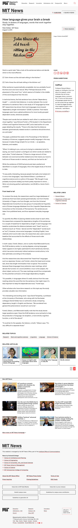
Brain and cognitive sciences (19, 337)
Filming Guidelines (32, 479)
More (66, 3)
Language (42, 337)
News (45, 511)
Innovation (39, 3)
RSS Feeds (54, 479)
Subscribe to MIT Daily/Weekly (20, 487)
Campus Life (58, 3)
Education (24, 3)
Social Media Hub (29, 522)
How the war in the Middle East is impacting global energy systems (27, 402)
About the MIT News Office (10, 476)
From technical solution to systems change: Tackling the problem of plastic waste (64, 418)
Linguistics (33, 337)
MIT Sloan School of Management (14, 465)
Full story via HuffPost (63, 111)
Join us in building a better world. (67, 511)
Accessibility (20, 522)
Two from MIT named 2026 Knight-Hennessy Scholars (63, 402)
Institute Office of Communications (49, 451)
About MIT (31, 513)
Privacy (15, 522)
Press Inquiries (7, 479)
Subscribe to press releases (57, 487)
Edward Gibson (60, 124)
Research (31, 3)
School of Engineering (10, 460)
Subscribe (57, 12)
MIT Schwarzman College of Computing (16, 470)
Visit (14, 521)
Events (21, 521)
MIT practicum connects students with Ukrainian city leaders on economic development (26, 386)
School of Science (60, 131)
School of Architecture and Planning (15, 458)
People (25, 521)
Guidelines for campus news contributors (57, 492)
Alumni (15, 513)
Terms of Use (55, 476)
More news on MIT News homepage (13, 432)
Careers (30, 521)
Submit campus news (20, 492)
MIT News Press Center (34, 476)
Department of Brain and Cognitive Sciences (62, 127)
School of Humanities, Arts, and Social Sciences (18, 462)
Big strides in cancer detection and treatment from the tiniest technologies (64, 385)
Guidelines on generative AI (20, 497)
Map (17, 521)
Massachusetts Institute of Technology (23, 517)
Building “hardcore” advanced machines (26, 418)
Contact (35, 521)
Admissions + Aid (48, 3)
